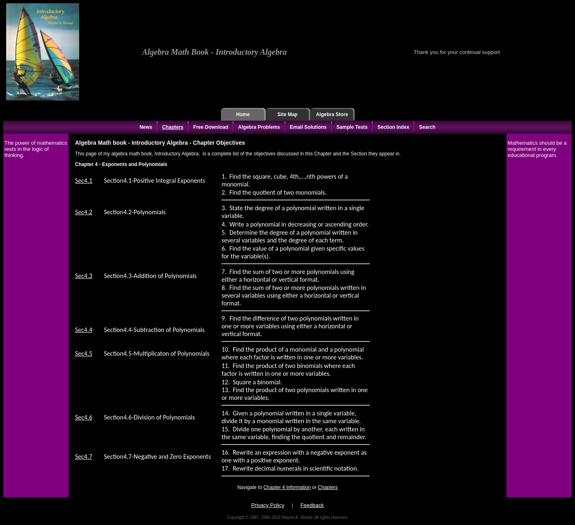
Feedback (312, 505)
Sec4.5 (83, 353)
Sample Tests (352, 127)
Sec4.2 (83, 212)
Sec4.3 (83, 276)
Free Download (210, 127)
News (146, 127)
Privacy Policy (267, 505)
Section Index (393, 127)
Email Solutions (308, 127)
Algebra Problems (259, 127)
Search (427, 127)
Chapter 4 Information (287, 487)
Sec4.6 (83, 417)
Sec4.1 (83, 180)
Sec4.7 (83, 456)
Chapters (172, 127)
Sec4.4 (83, 330)
